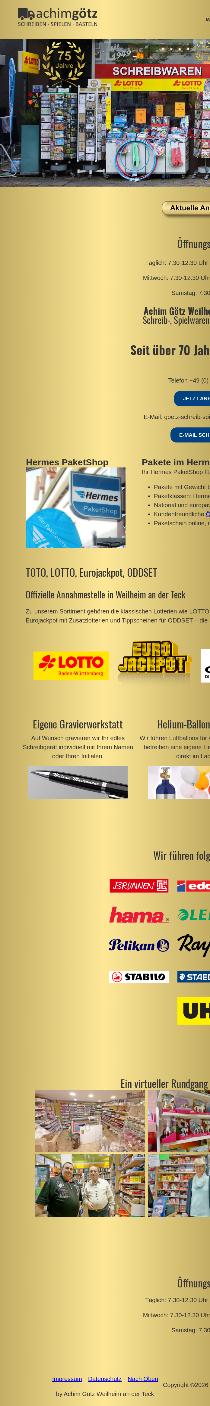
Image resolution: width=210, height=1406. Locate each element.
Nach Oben (143, 1379)
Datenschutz (105, 1379)
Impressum (67, 1379)
